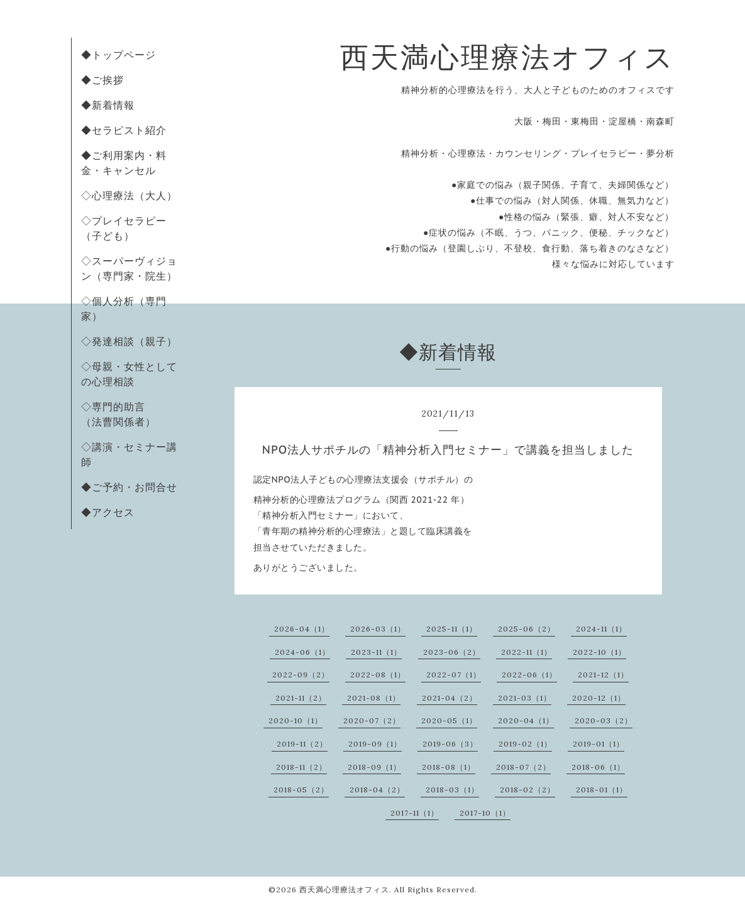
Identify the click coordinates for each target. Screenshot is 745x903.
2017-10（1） (485, 813)
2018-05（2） (301, 789)
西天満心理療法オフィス (507, 57)
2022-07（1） (453, 674)
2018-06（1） (598, 767)
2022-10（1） (599, 652)
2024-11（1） (601, 628)
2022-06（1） (529, 674)
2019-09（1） (375, 743)
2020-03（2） (603, 720)
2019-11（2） (302, 743)
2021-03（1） (524, 698)
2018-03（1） (452, 789)
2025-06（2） (526, 628)
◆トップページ (118, 54)
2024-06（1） (302, 652)
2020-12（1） (599, 698)
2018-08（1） (448, 767)
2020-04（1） (526, 720)
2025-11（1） (451, 628)
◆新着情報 (108, 105)
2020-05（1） (449, 720)
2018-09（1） (374, 767)
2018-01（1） (601, 789)
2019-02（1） (525, 743)
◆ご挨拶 (102, 80)
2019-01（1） (598, 743)
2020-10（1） (295, 720)
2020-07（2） (371, 720)
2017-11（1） (414, 813)
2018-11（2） (301, 767)
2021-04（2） (449, 698)
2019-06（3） (450, 743)
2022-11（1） (526, 652)
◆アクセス (108, 512)
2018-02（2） (527, 789)
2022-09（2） (300, 674)
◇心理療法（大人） (129, 195)
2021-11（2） (300, 698)
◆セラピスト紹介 (124, 130)
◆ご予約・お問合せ (129, 487)
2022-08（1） (378, 674)
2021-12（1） (603, 674)
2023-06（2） (451, 652)
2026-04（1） (301, 628)
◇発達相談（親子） (129, 341)
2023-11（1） (376, 652)
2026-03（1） (378, 628)
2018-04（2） (377, 789)
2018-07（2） (523, 767)
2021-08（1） (373, 698)
